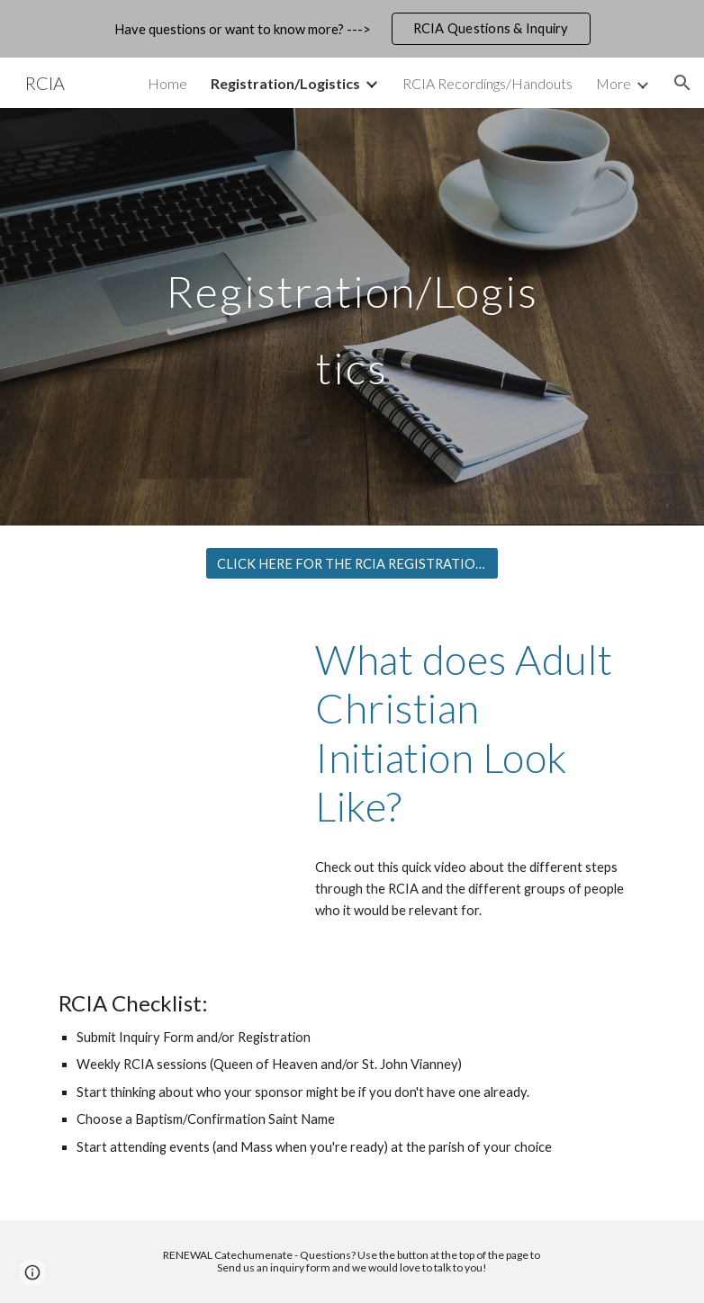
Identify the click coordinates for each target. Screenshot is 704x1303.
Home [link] (167, 83)
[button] (682, 82)
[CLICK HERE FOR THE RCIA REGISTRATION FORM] (352, 563)
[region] (352, 29)
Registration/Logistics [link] (285, 83)
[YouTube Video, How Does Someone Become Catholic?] (172, 691)
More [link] (613, 83)
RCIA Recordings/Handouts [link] (487, 83)
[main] (352, 317)
